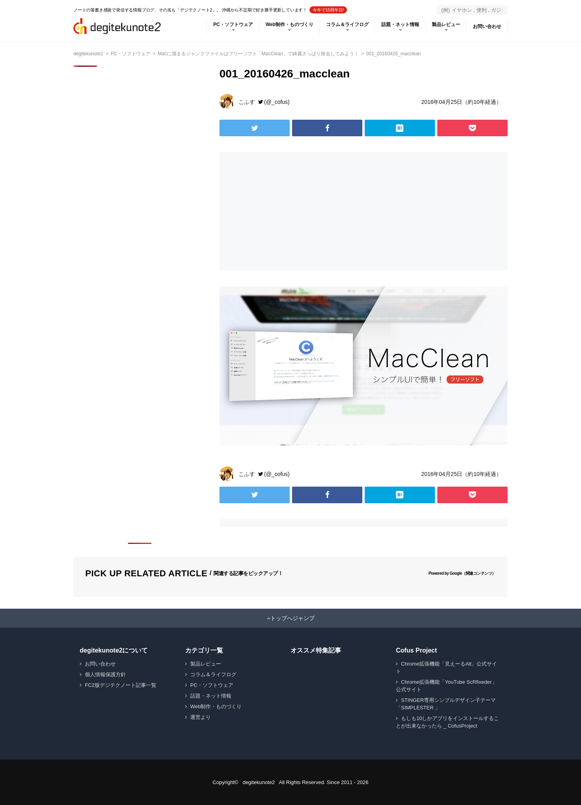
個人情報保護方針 (105, 674)
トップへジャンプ (292, 618)
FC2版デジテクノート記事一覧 (120, 685)
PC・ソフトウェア (233, 24)
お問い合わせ (487, 26)
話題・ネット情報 (400, 24)
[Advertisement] (289, 211)
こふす (246, 102)
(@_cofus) (277, 102)
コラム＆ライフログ (347, 24)
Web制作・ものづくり (289, 24)
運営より (200, 717)
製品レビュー (446, 24)
